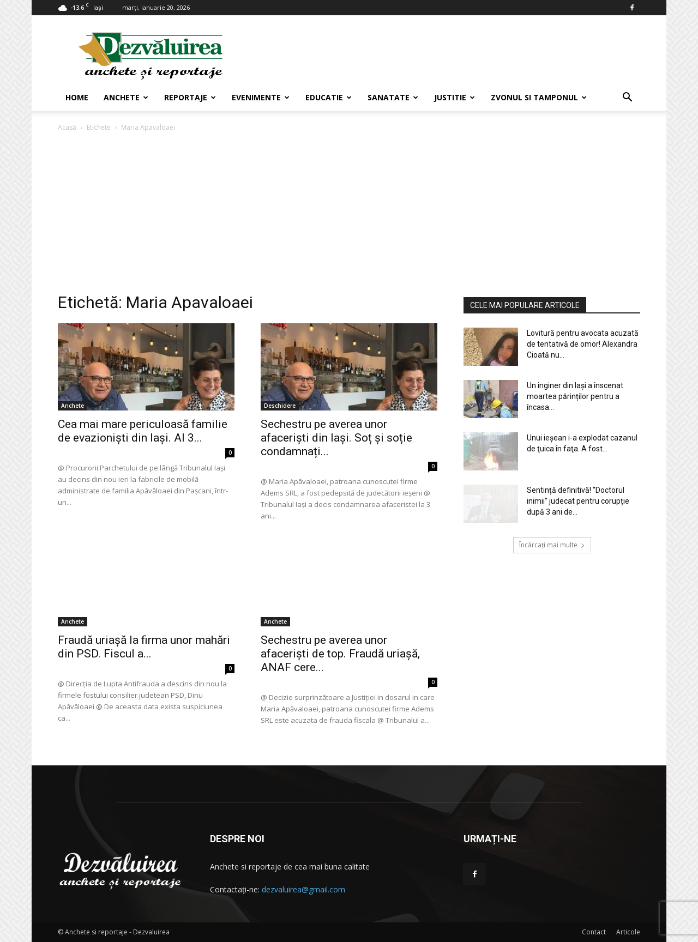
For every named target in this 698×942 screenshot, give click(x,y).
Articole (628, 932)
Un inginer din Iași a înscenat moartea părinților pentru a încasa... (575, 396)
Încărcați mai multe (552, 545)
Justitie (454, 97)
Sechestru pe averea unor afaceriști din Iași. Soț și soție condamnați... (336, 438)
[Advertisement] (349, 215)
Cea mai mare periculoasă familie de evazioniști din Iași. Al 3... (142, 431)
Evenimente (261, 97)
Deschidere (280, 405)
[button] (627, 98)
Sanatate (393, 97)
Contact (594, 932)
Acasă (67, 127)
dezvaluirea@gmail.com (303, 889)
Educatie (328, 97)
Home (76, 97)
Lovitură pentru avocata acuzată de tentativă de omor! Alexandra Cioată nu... (583, 344)
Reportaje (190, 97)
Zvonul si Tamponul (539, 97)
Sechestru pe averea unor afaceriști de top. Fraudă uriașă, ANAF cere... (340, 653)
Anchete (126, 97)
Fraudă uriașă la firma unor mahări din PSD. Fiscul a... (144, 646)
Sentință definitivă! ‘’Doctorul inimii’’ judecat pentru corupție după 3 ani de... (578, 501)
